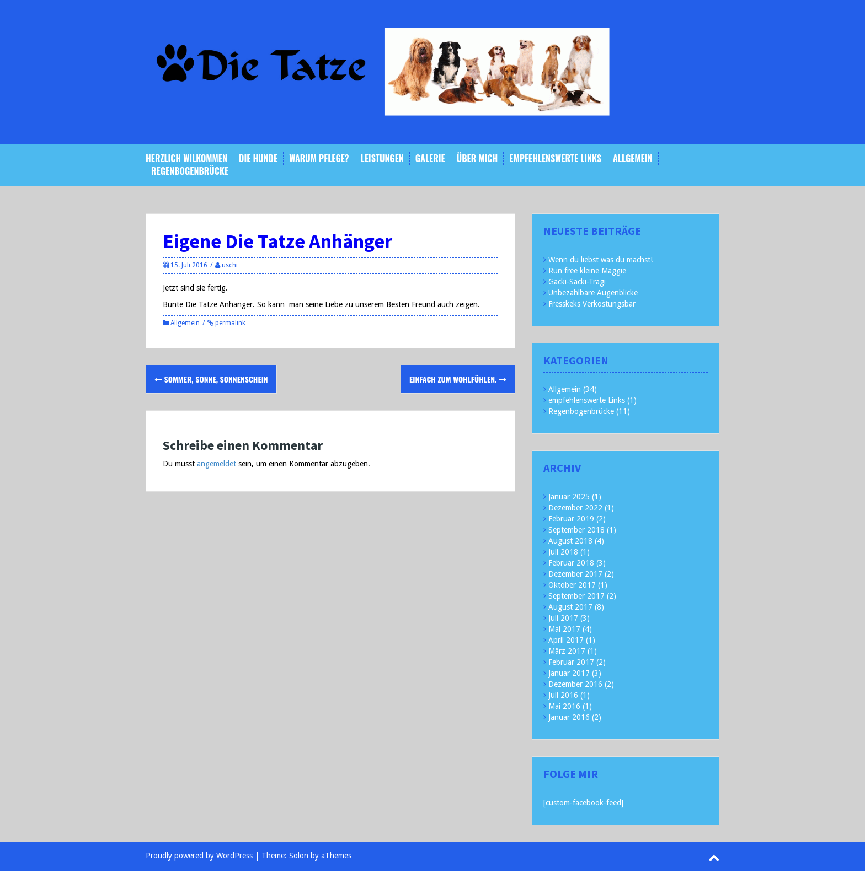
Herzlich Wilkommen (186, 158)
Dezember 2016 (575, 684)
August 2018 (570, 540)
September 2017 (576, 596)
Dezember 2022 (575, 507)
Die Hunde (258, 158)
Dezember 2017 (575, 573)
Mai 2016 (564, 706)
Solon (298, 855)
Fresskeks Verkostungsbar (592, 303)
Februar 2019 (571, 518)
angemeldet (216, 463)
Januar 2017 (569, 673)
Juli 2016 (563, 695)
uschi (230, 265)
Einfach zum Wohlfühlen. (457, 379)
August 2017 (570, 607)
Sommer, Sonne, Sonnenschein (211, 379)
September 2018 (576, 529)
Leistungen (382, 158)
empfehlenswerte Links (555, 158)
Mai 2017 (564, 629)
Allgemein (632, 158)
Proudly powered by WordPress (199, 855)
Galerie (430, 158)
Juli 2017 (563, 618)
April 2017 (566, 640)
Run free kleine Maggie (587, 270)
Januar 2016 (569, 717)
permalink (229, 323)
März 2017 (566, 651)
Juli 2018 (563, 551)
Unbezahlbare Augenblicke (593, 292)
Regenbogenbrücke (189, 171)
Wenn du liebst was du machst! (600, 259)
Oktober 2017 (572, 584)
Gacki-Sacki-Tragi (577, 281)
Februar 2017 (571, 662)
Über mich (477, 158)
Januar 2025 (569, 496)
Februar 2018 (571, 562)
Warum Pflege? (319, 158)
